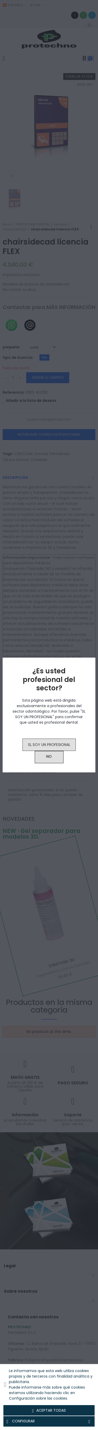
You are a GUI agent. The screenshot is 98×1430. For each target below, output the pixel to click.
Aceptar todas (49, 1410)
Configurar (49, 1421)
